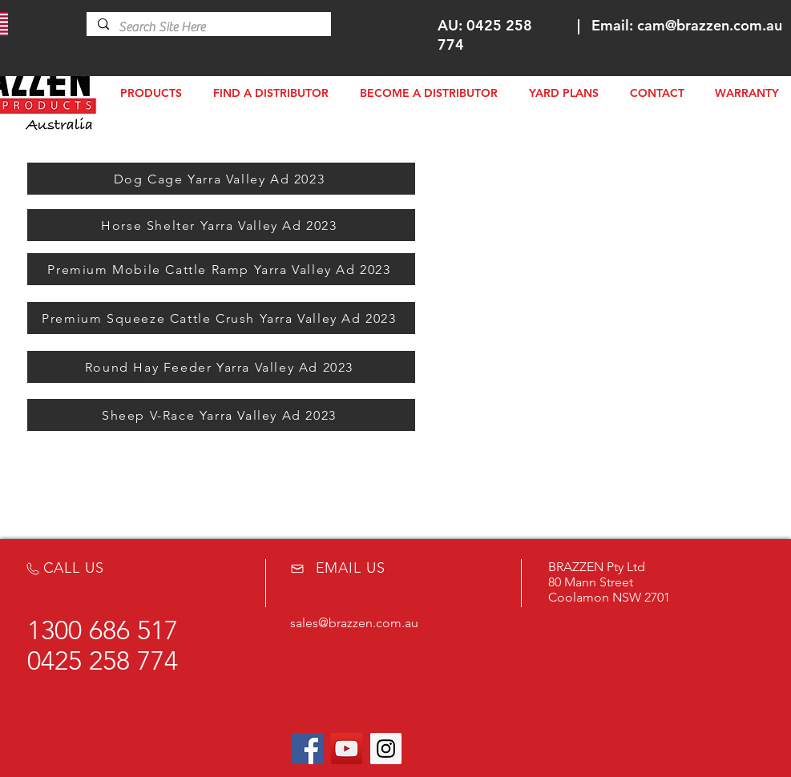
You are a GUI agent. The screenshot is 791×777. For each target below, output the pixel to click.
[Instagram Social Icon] (386, 748)
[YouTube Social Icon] (346, 748)
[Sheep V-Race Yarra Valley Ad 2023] (221, 415)
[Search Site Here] (208, 27)
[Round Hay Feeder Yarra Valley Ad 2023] (221, 367)
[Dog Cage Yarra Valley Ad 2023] (221, 179)
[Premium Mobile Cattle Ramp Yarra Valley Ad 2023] (221, 269)
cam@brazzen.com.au (709, 25)
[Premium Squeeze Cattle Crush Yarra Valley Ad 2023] (221, 318)
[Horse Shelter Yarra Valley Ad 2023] (221, 225)
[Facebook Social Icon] (307, 748)
